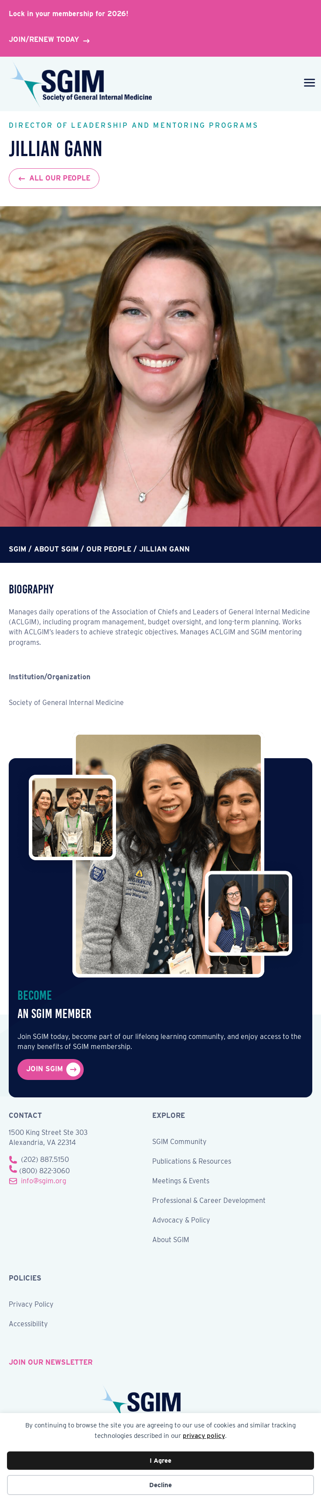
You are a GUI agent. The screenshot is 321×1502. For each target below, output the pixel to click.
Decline (160, 1485)
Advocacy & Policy (181, 1220)
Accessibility (28, 1324)
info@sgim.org (43, 1181)
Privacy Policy (31, 1304)
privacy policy (204, 1436)
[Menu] (307, 84)
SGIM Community (179, 1142)
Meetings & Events (180, 1181)
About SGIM (170, 1240)
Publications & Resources (191, 1161)
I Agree (160, 1461)
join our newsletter (50, 1362)
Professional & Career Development (209, 1201)
